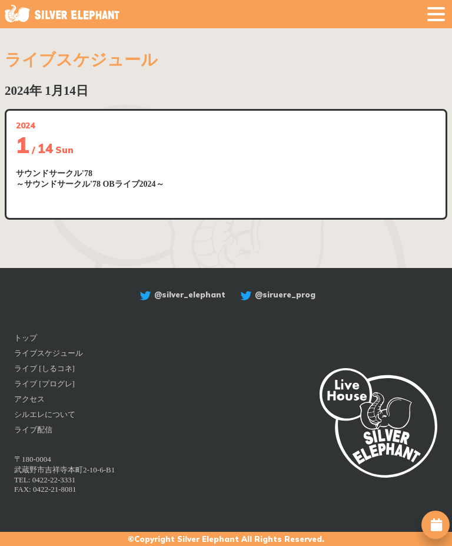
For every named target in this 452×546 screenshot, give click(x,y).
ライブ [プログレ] (44, 383)
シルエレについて (44, 414)
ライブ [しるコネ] (44, 368)
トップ (25, 337)
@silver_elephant (181, 294)
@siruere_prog (276, 294)
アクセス (29, 399)
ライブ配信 (33, 429)
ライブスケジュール (48, 353)
